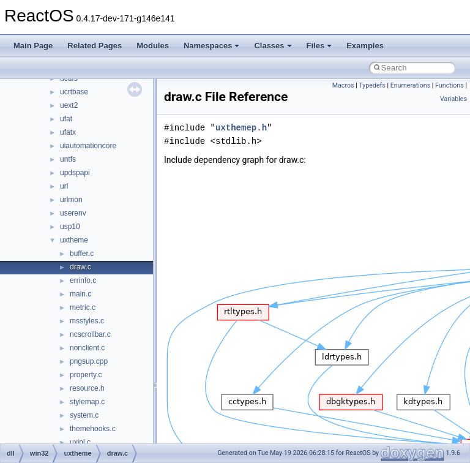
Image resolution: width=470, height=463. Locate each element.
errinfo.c (83, 280)
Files (319, 45)
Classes (272, 45)
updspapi (75, 172)
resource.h (87, 388)
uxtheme (74, 240)
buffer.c (82, 253)
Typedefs (372, 85)
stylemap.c (87, 401)
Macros (343, 85)
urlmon (71, 199)
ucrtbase (74, 92)
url (64, 186)
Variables (453, 99)
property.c (86, 375)
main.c (80, 294)
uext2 (69, 105)
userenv (73, 213)
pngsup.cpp (89, 361)
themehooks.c (93, 428)
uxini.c (80, 442)
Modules (152, 45)
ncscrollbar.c (90, 334)
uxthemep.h (241, 128)
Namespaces (212, 45)
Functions (449, 85)
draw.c (80, 267)
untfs (68, 159)
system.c (84, 415)
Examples (365, 45)
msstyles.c (87, 321)
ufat (66, 119)
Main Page (33, 45)
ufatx (68, 132)
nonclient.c (87, 348)
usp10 (70, 226)
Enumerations (410, 85)
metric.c (82, 307)
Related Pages (94, 45)
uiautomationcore (88, 145)
